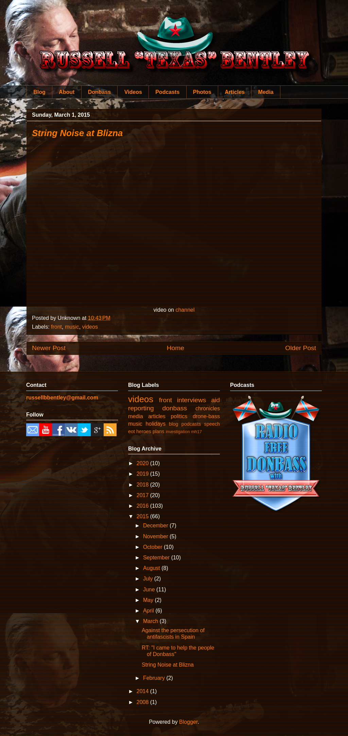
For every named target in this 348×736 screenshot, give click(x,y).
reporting (141, 408)
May (149, 600)
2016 (143, 506)
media (135, 416)
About (66, 92)
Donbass (99, 92)
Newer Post (49, 347)
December (156, 525)
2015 (143, 516)
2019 (143, 474)
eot (131, 431)
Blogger (188, 722)
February (154, 678)
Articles (235, 92)
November (156, 536)
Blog (39, 92)
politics (179, 416)
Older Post (300, 347)
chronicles (207, 408)
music (72, 327)
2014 (143, 691)
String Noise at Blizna (77, 133)
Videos (133, 92)
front (56, 327)
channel (184, 310)
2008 (143, 702)
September (157, 557)
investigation (178, 431)
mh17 (196, 431)
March (151, 621)
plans (158, 431)
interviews (191, 400)
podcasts (191, 424)
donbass (174, 408)
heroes (143, 431)
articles (157, 416)
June (149, 589)
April (149, 611)
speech (212, 424)
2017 (143, 495)
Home (175, 347)
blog (173, 424)
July (148, 579)
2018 (143, 485)
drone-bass (206, 416)
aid (215, 400)
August (152, 568)
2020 (143, 463)
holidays (156, 424)
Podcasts (167, 92)
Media (265, 92)
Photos (202, 92)
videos (90, 327)
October (153, 547)
